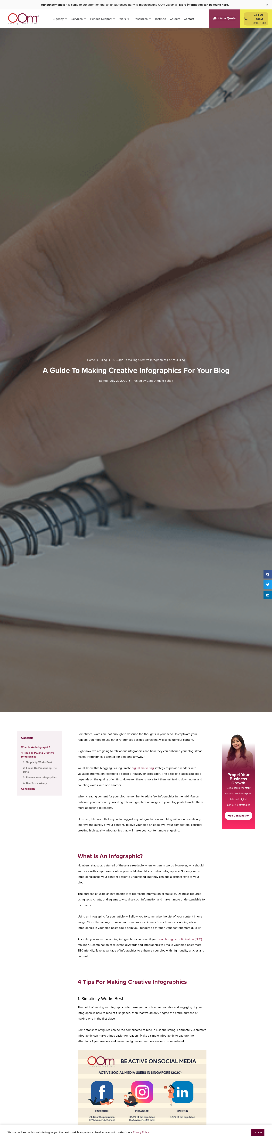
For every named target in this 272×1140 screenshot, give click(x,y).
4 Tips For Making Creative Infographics (37, 755)
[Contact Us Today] (256, 19)
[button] (268, 574)
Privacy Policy (141, 1132)
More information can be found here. (204, 4)
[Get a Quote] (224, 18)
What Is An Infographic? (35, 747)
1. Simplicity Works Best (37, 762)
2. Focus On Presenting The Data (40, 770)
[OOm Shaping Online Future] (23, 19)
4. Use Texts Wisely (35, 783)
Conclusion (28, 789)
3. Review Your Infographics (40, 777)
